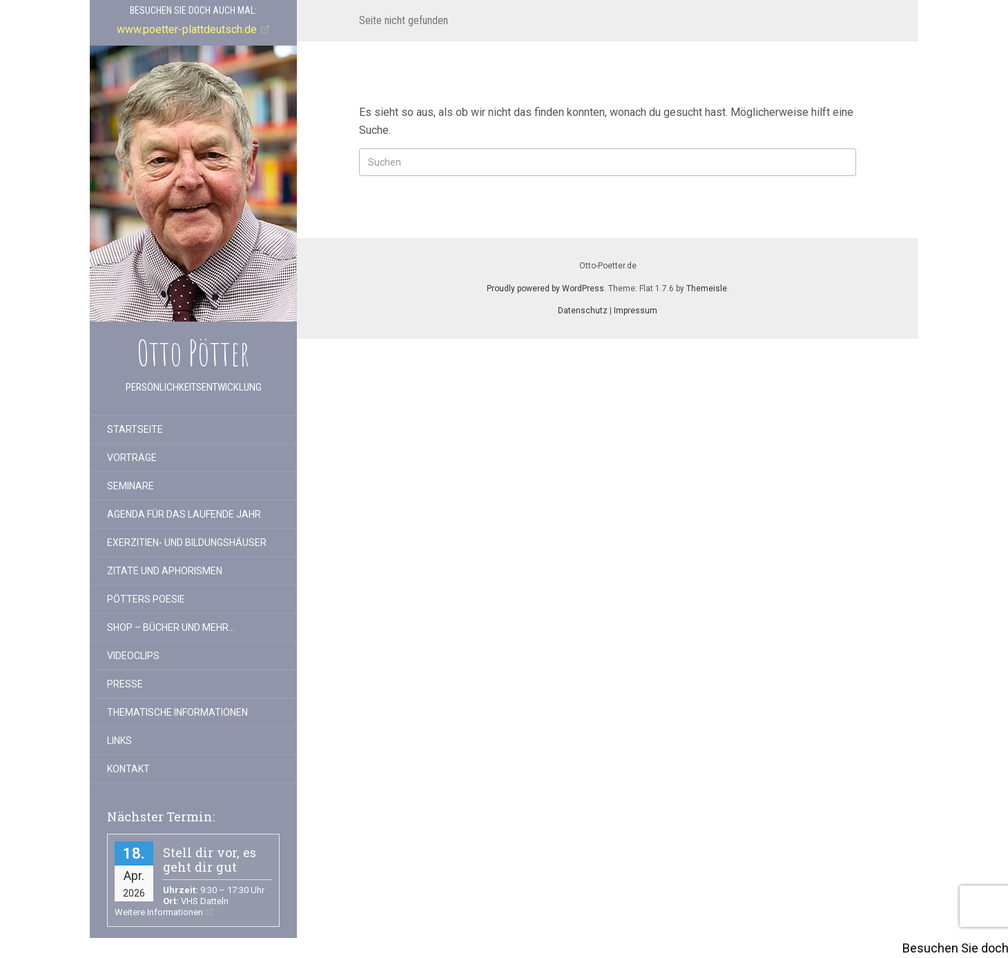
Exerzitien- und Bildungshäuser (186, 542)
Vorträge (132, 457)
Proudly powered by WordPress (545, 288)
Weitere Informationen (159, 912)
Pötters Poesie (146, 599)
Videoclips (133, 655)
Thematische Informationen (177, 712)
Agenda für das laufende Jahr (184, 514)
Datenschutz (583, 310)
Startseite (135, 429)
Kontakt (128, 768)
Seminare (130, 485)
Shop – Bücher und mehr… (171, 627)
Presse (125, 684)
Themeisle (706, 288)
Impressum (635, 310)
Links (119, 740)
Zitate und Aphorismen (164, 570)
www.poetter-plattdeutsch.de (187, 29)
